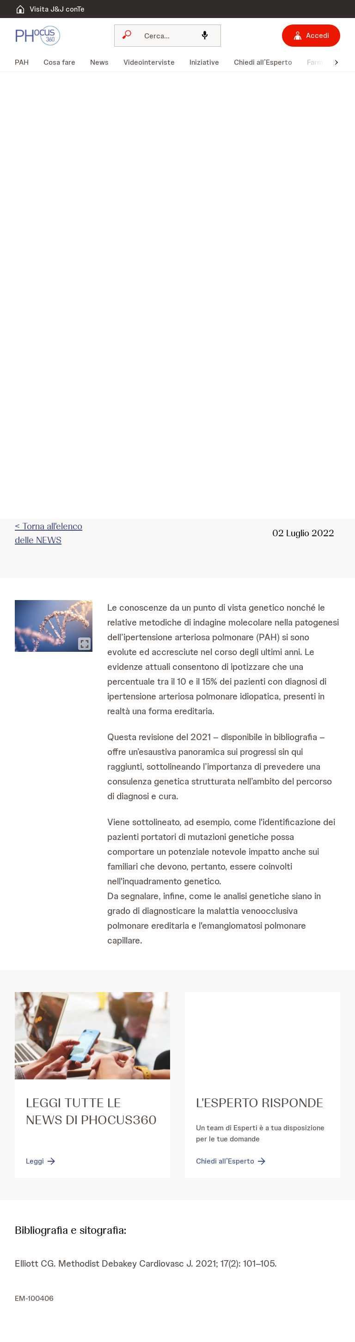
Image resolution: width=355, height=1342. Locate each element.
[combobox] (167, 36)
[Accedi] (311, 36)
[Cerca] (165, 35)
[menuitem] (25, 62)
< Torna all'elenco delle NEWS (48, 533)
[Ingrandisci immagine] (84, 643)
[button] (336, 61)
